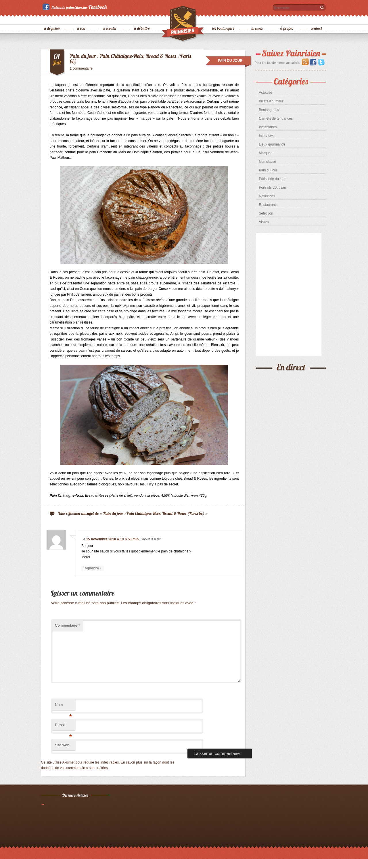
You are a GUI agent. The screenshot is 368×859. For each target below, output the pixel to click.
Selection (266, 213)
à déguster (52, 19)
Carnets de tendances (276, 118)
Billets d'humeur (271, 101)
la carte (257, 19)
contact (316, 19)
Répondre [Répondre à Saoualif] (92, 568)
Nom (63, 706)
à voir (81, 19)
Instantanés (268, 127)
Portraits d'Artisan (272, 187)
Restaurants (268, 205)
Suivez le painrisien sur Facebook (75, 7)
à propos (287, 19)
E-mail (63, 726)
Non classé (267, 162)
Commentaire (67, 625)
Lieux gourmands (272, 144)
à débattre (142, 19)
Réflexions (267, 196)
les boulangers (223, 19)
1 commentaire (81, 68)
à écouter (110, 19)
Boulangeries (269, 110)
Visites (264, 222)
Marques (266, 153)
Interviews (267, 136)
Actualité (265, 93)
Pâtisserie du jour (272, 179)
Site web (62, 745)
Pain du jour (268, 170)
